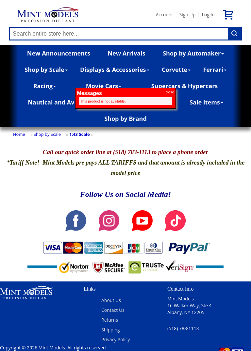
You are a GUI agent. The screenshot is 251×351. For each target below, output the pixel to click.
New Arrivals (126, 53)
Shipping (110, 330)
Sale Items (206, 102)
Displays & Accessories (114, 69)
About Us (111, 300)
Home (19, 134)
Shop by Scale (46, 69)
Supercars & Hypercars (184, 86)
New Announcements (58, 53)
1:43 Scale (79, 134)
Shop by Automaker (193, 53)
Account (164, 14)
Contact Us (113, 310)
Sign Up (187, 14)
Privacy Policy (115, 339)
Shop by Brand (125, 118)
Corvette (176, 69)
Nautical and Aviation (61, 102)
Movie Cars (104, 86)
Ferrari (214, 69)
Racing (44, 86)
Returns (109, 320)
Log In (208, 14)
